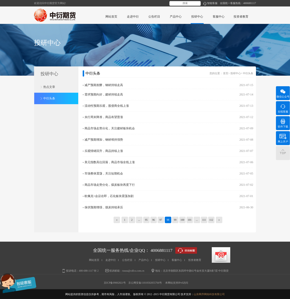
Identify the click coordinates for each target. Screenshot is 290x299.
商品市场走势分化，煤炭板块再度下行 (110, 184)
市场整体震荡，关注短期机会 (104, 173)
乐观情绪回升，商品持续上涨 (104, 150)
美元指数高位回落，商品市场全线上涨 (110, 162)
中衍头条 (49, 98)
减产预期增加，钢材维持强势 (104, 139)
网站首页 (111, 16)
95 (146, 220)
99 (175, 220)
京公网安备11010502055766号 (145, 282)
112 (211, 220)
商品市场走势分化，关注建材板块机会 (110, 128)
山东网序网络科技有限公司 (209, 294)
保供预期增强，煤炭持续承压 (104, 207)
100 (182, 220)
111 (204, 220)
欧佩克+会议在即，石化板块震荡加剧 (109, 196)
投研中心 (235, 73)
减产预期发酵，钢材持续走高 (104, 85)
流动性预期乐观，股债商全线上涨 (107, 105)
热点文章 (49, 86)
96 (153, 220)
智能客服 (210, 3)
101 (190, 220)
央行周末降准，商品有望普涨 (104, 117)
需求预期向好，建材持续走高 (104, 94)
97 (160, 220)
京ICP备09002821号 (115, 282)
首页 (225, 73)
